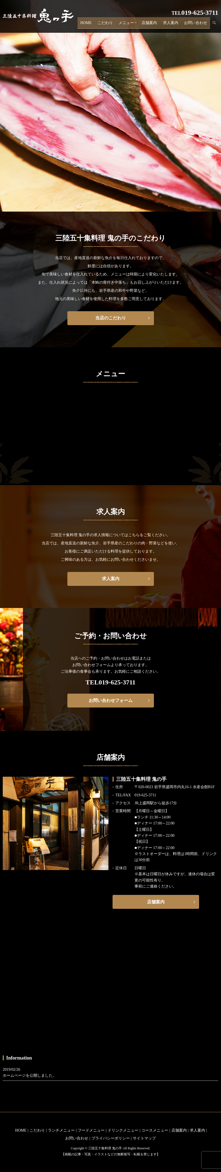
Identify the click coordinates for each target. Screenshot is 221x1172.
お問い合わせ (196, 24)
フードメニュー (91, 1130)
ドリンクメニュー (123, 1130)
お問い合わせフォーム (111, 700)
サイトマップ (144, 1138)
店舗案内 (154, 24)
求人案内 (173, 24)
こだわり (112, 24)
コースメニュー (154, 1130)
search (217, 24)
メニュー (131, 24)
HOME (95, 24)
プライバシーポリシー (110, 1138)
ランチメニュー (61, 1130)
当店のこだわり (110, 318)
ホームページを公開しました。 (29, 1075)
